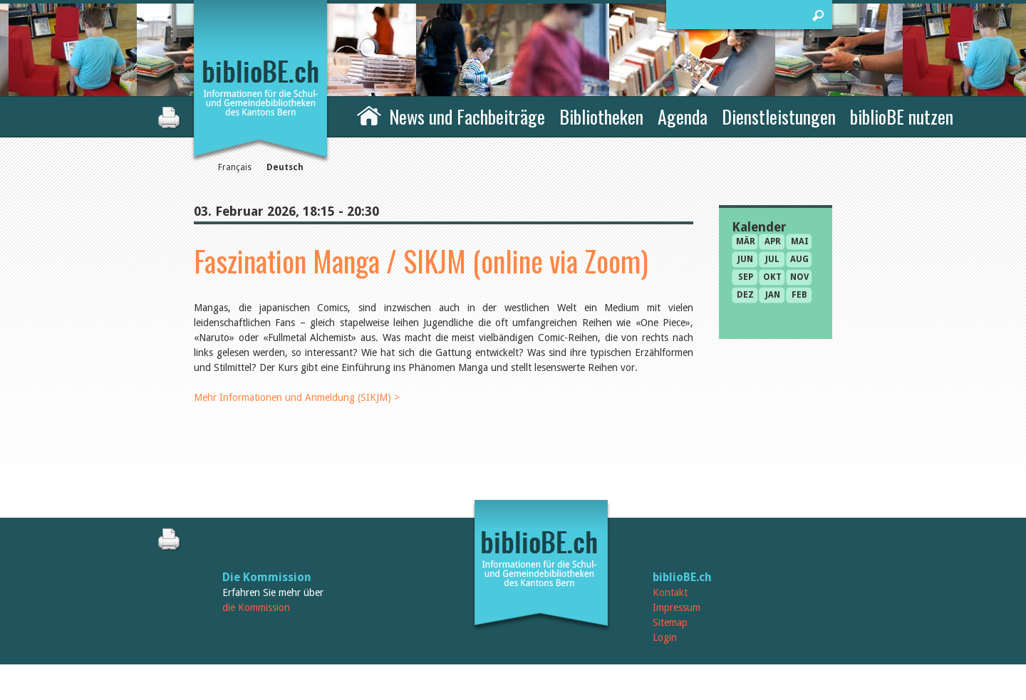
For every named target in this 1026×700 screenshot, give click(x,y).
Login (665, 637)
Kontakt (670, 592)
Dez (745, 295)
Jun (745, 259)
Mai (800, 241)
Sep (745, 277)
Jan (772, 295)
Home (369, 114)
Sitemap (670, 622)
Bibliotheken (601, 116)
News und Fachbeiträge (467, 116)
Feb (799, 295)
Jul (772, 259)
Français (235, 167)
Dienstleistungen (779, 116)
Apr (773, 241)
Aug (799, 259)
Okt (772, 277)
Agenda (683, 116)
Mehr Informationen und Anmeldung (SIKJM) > (297, 397)
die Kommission (256, 607)
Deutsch (285, 167)
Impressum (676, 607)
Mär (745, 241)
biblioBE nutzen (901, 116)
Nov (799, 277)
